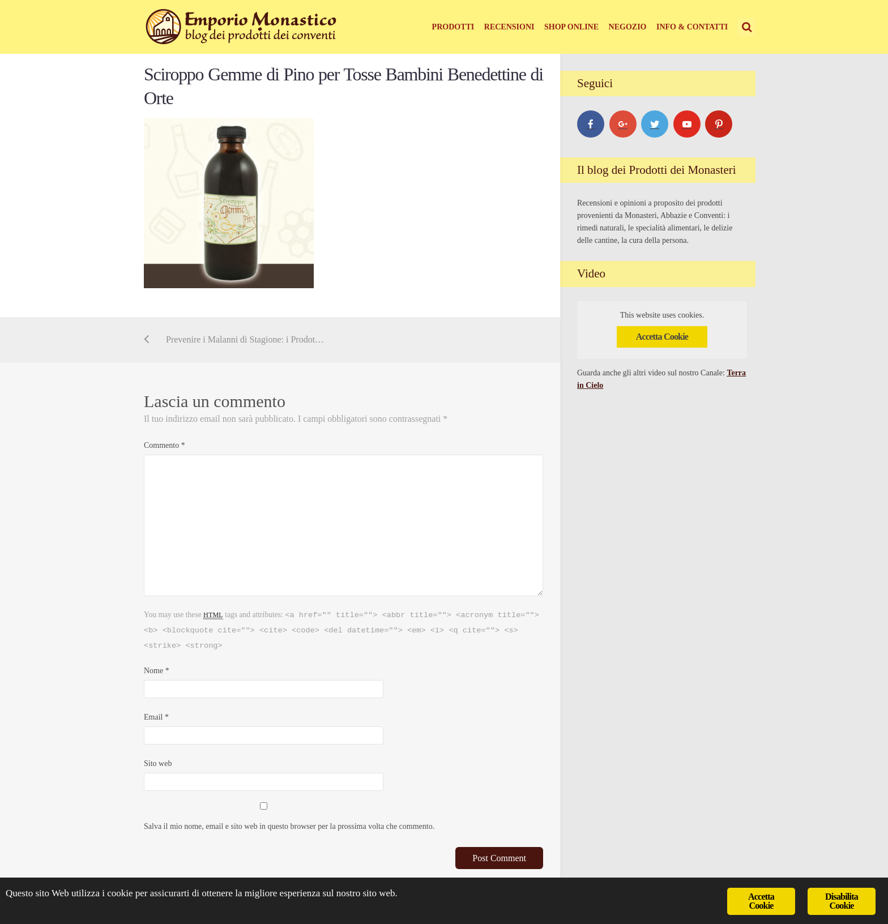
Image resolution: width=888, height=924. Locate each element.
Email (156, 717)
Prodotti (453, 27)
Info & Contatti (692, 27)
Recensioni (509, 27)
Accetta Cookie (662, 336)
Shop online (571, 27)
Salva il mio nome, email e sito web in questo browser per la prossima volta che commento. (289, 826)
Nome (156, 670)
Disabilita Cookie (841, 901)
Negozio (628, 27)
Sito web (158, 763)
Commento (164, 445)
